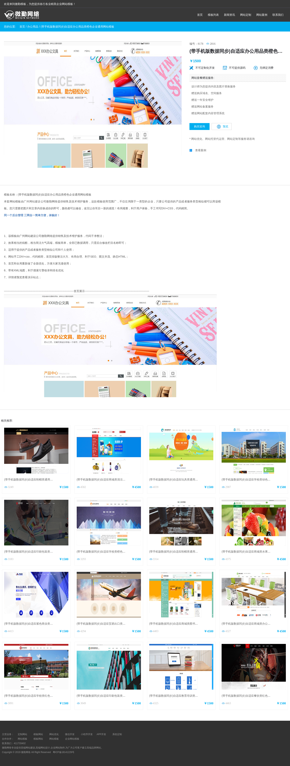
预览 (222, 127)
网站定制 (245, 14)
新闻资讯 (229, 14)
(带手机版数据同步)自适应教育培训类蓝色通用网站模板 (183, 695)
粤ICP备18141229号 (64, 752)
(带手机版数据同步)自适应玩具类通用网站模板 (177, 479)
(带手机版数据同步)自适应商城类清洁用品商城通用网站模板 (113, 479)
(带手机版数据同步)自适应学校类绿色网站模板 (250, 479)
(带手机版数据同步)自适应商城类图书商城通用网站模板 (183, 623)
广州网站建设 (32, 201)
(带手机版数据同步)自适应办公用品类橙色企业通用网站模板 (77, 26)
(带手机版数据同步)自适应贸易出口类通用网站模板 (108, 623)
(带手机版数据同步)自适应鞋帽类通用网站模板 (32, 479)
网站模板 (22, 738)
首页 (200, 14)
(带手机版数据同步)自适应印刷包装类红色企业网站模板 (38, 551)
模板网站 (38, 738)
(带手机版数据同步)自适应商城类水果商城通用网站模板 (256, 551)
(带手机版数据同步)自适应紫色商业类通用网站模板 (35, 623)
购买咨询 (199, 126)
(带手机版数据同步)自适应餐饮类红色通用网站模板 (253, 695)
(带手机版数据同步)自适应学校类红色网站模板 (32, 695)
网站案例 (261, 14)
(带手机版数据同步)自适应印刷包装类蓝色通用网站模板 (111, 695)
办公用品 (32, 26)
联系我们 (277, 14)
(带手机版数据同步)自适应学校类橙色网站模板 (105, 551)
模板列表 (213, 14)
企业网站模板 (72, 738)
